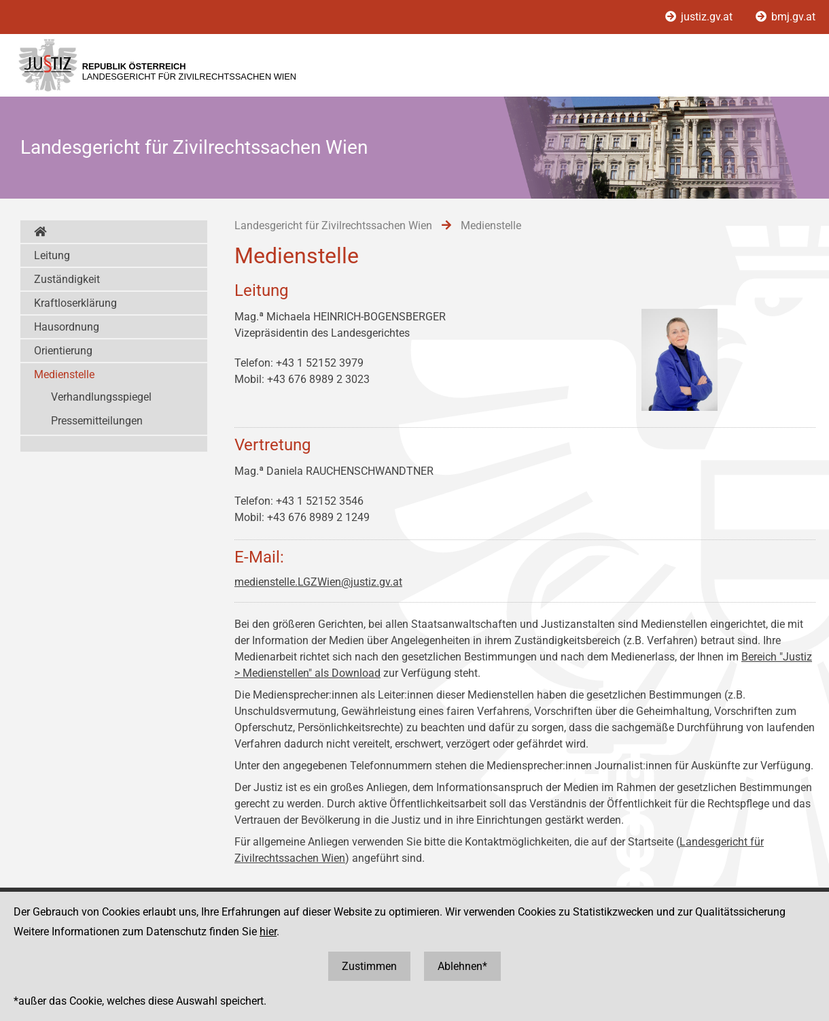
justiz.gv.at (700, 16)
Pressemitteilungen (97, 420)
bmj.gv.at (785, 16)
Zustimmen (369, 966)
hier (268, 931)
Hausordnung (66, 326)
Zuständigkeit (67, 279)
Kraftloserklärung (75, 303)
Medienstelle (64, 374)
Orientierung (63, 350)
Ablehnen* (462, 966)
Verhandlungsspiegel (101, 396)
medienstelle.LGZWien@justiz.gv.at (318, 581)
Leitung (52, 255)
